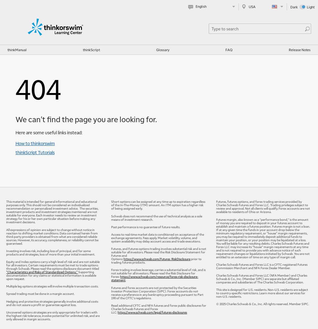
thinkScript (91, 49)
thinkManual (17, 49)
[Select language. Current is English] (212, 6)
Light (311, 7)
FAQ (229, 49)
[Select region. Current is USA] (263, 6)
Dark (294, 7)
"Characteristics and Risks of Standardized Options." (42, 272)
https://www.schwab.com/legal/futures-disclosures (152, 312)
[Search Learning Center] (257, 29)
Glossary (163, 49)
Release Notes (300, 49)
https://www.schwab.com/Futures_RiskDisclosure (157, 259)
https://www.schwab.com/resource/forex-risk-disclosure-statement (154, 278)
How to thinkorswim (35, 143)
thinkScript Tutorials (35, 152)
